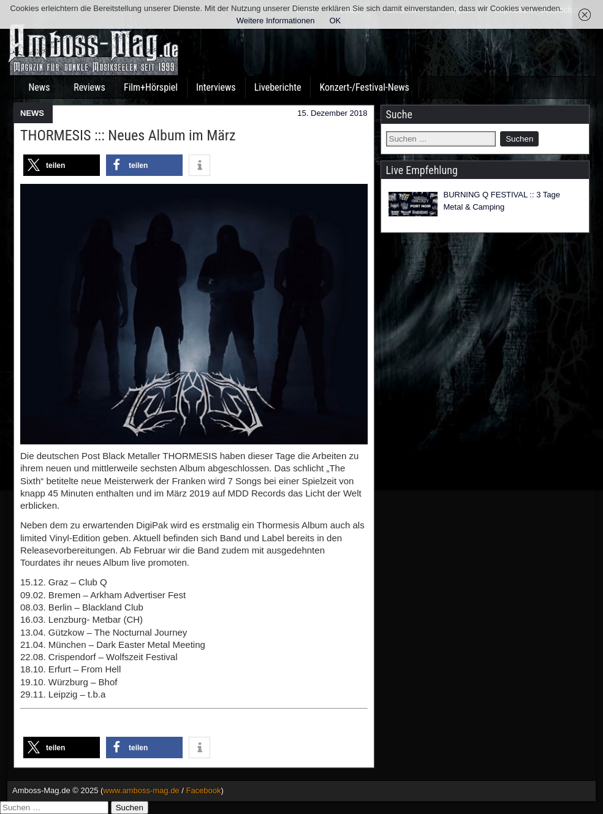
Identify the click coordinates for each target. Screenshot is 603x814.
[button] (61, 165)
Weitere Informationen (276, 20)
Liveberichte (278, 87)
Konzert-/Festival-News (364, 87)
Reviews (89, 87)
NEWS (32, 113)
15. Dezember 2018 (332, 113)
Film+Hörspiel (151, 87)
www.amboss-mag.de (141, 790)
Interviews (216, 87)
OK (335, 20)
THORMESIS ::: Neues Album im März (128, 135)
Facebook (203, 790)
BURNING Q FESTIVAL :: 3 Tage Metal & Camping (502, 200)
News (39, 87)
